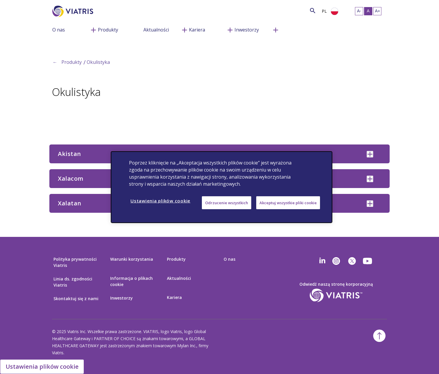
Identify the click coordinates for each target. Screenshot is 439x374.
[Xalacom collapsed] (370, 179)
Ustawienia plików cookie (42, 366)
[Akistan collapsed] (370, 154)
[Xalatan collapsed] (370, 203)
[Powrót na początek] (379, 335)
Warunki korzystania (131, 259)
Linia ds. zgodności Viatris (72, 282)
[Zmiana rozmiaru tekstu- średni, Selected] (368, 11)
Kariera (197, 29)
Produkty (108, 29)
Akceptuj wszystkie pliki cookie (288, 202)
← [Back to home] (55, 62)
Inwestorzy (246, 29)
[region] (221, 187)
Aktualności (156, 29)
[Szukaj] (312, 10)
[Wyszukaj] (104, 10)
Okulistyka (98, 62)
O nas (58, 29)
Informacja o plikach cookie (131, 281)
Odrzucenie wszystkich (226, 202)
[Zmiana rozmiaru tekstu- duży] (377, 11)
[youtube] (368, 261)
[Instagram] (336, 261)
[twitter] (352, 261)
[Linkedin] (322, 261)
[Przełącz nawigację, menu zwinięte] (93, 29)
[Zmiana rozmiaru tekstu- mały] (359, 11)
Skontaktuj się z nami (75, 298)
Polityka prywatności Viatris (75, 262)
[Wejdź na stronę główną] (74, 11)
